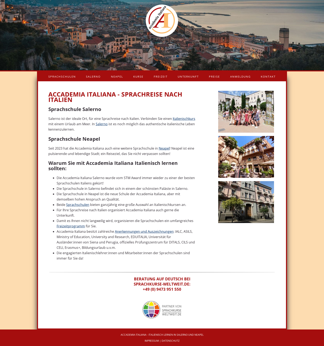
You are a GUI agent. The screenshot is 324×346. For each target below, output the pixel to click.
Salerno (93, 76)
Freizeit (161, 76)
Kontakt (268, 76)
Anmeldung (240, 76)
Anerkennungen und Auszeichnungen (144, 231)
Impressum (152, 340)
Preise (214, 76)
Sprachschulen (62, 76)
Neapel (117, 76)
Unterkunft (188, 76)
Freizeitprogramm (71, 226)
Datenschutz (171, 340)
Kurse (138, 76)
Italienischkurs (184, 118)
